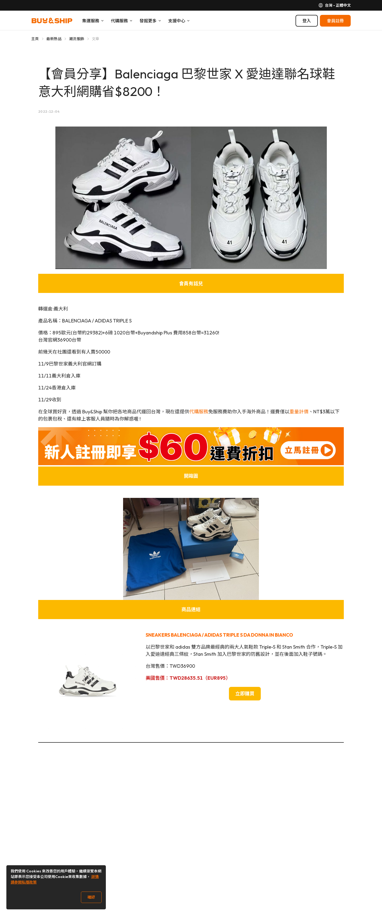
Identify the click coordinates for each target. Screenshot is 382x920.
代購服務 (198, 412)
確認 (91, 897)
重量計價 (299, 412)
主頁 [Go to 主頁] (35, 38)
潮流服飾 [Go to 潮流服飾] (76, 38)
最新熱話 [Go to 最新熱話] (54, 38)
